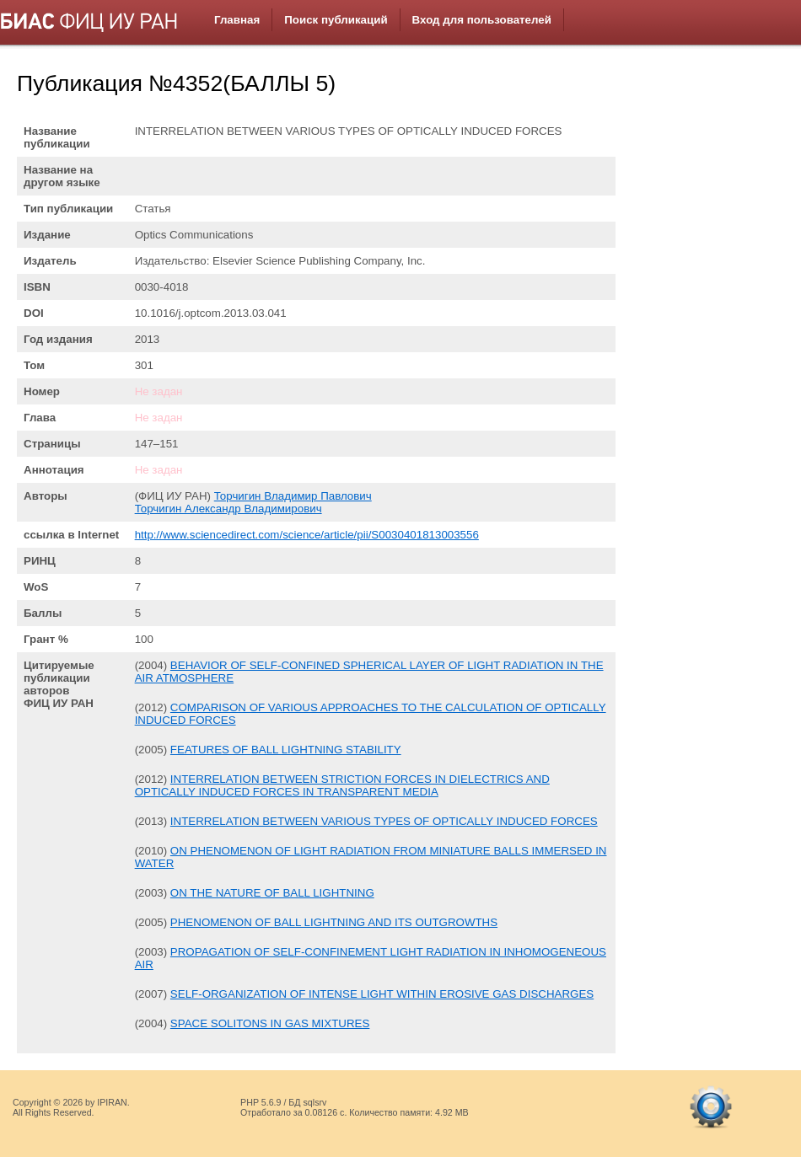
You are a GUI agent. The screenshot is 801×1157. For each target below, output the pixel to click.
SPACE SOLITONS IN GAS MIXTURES (270, 1023)
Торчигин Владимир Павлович (293, 496)
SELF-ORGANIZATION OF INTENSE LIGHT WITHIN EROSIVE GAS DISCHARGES (382, 994)
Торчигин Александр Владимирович (228, 508)
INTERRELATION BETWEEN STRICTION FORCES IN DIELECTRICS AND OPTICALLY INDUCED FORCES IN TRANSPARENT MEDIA (342, 785)
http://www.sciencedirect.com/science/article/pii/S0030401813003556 (307, 534)
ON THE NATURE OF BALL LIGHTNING (272, 892)
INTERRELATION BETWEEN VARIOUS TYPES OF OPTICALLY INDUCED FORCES (384, 821)
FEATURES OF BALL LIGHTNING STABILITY (285, 749)
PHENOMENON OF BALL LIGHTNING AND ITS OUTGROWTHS (333, 922)
